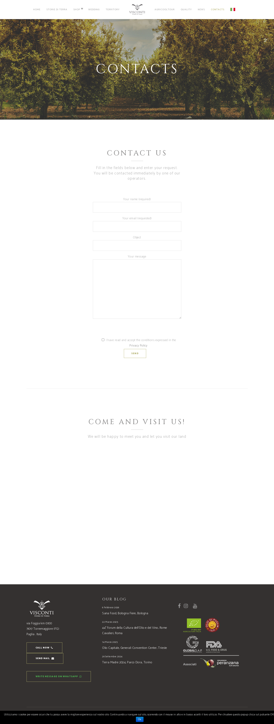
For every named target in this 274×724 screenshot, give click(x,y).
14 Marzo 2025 (110, 642)
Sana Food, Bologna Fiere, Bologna (125, 613)
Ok (139, 719)
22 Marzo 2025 (110, 622)
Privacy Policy (138, 345)
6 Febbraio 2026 (110, 607)
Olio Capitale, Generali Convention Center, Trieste (134, 647)
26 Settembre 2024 (112, 656)
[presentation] (123, 329)
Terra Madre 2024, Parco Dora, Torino (127, 662)
